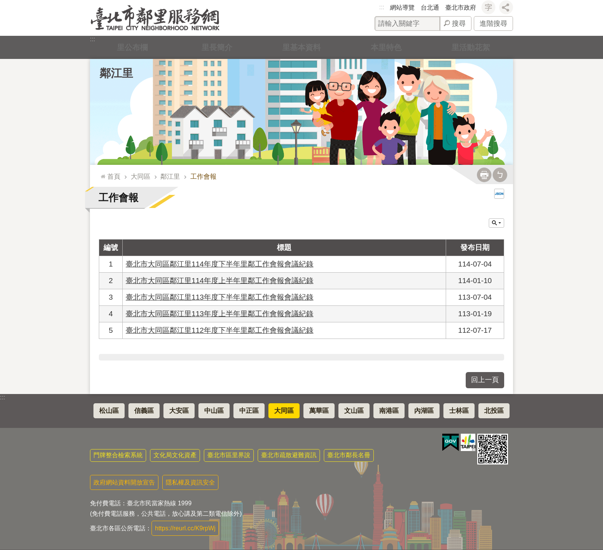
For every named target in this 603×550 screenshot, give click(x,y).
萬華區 (319, 410)
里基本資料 (301, 47)
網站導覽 (402, 7)
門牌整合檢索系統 (118, 455)
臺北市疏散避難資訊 (288, 455)
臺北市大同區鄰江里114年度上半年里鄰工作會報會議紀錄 (219, 281)
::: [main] (101, 173)
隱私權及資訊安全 (190, 482)
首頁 (113, 176)
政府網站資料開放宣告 (124, 482)
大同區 (140, 176)
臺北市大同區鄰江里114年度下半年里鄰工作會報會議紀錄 (219, 264)
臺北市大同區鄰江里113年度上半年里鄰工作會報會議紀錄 (219, 314)
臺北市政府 (460, 7)
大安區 (179, 410)
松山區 (109, 410)
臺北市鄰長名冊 (348, 455)
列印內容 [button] (484, 175)
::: (381, 7)
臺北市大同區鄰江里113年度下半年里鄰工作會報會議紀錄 (219, 297)
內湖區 (424, 410)
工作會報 (203, 176)
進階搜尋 (493, 23)
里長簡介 (216, 47)
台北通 (430, 7)
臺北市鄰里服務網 (155, 18)
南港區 (389, 410)
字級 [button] (488, 7)
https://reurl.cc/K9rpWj (185, 528)
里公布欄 (132, 47)
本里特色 (386, 47)
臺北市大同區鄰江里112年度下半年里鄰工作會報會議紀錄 (219, 330)
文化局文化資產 (175, 455)
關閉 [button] (496, 223)
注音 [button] (500, 175)
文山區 (354, 410)
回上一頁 (485, 380)
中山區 (214, 410)
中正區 (249, 410)
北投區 (494, 410)
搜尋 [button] (459, 23)
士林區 (459, 410)
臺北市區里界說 (228, 455)
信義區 (144, 410)
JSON (499, 194)
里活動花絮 (471, 47)
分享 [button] (506, 7)
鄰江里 (116, 73)
